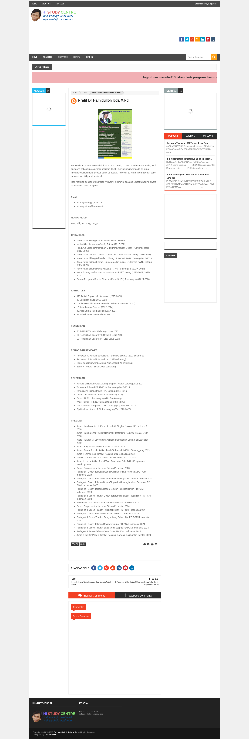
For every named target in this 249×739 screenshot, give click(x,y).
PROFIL (85, 93)
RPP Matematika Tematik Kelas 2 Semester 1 (189, 158)
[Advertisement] (159, 31)
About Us (46, 4)
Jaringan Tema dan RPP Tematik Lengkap (187, 143)
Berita (76, 57)
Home (34, 4)
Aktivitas (63, 57)
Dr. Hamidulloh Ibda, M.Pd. (66, 732)
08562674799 (88, 711)
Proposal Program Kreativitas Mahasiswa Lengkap (187, 176)
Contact (59, 4)
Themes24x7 (50, 734)
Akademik (47, 57)
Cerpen (89, 57)
